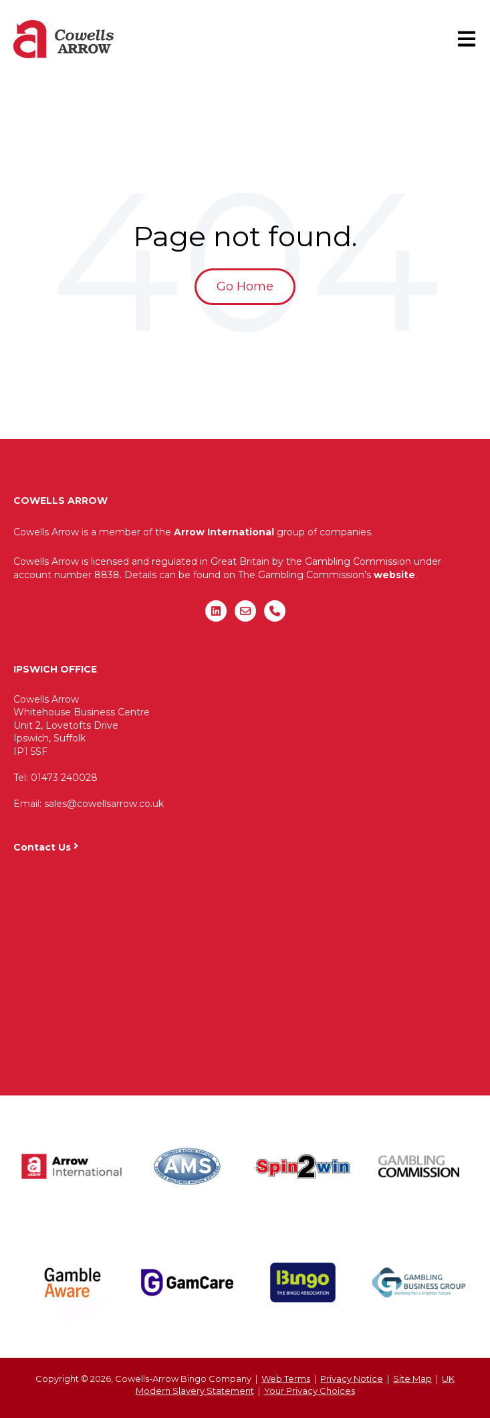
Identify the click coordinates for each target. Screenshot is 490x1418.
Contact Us (42, 847)
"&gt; (245, 968)
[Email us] (245, 611)
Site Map (412, 1378)
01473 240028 (64, 778)
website (394, 575)
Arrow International (224, 532)
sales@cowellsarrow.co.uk (104, 804)
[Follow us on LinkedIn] (216, 611)
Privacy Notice (351, 1378)
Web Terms (285, 1378)
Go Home (245, 286)
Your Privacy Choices (309, 1390)
